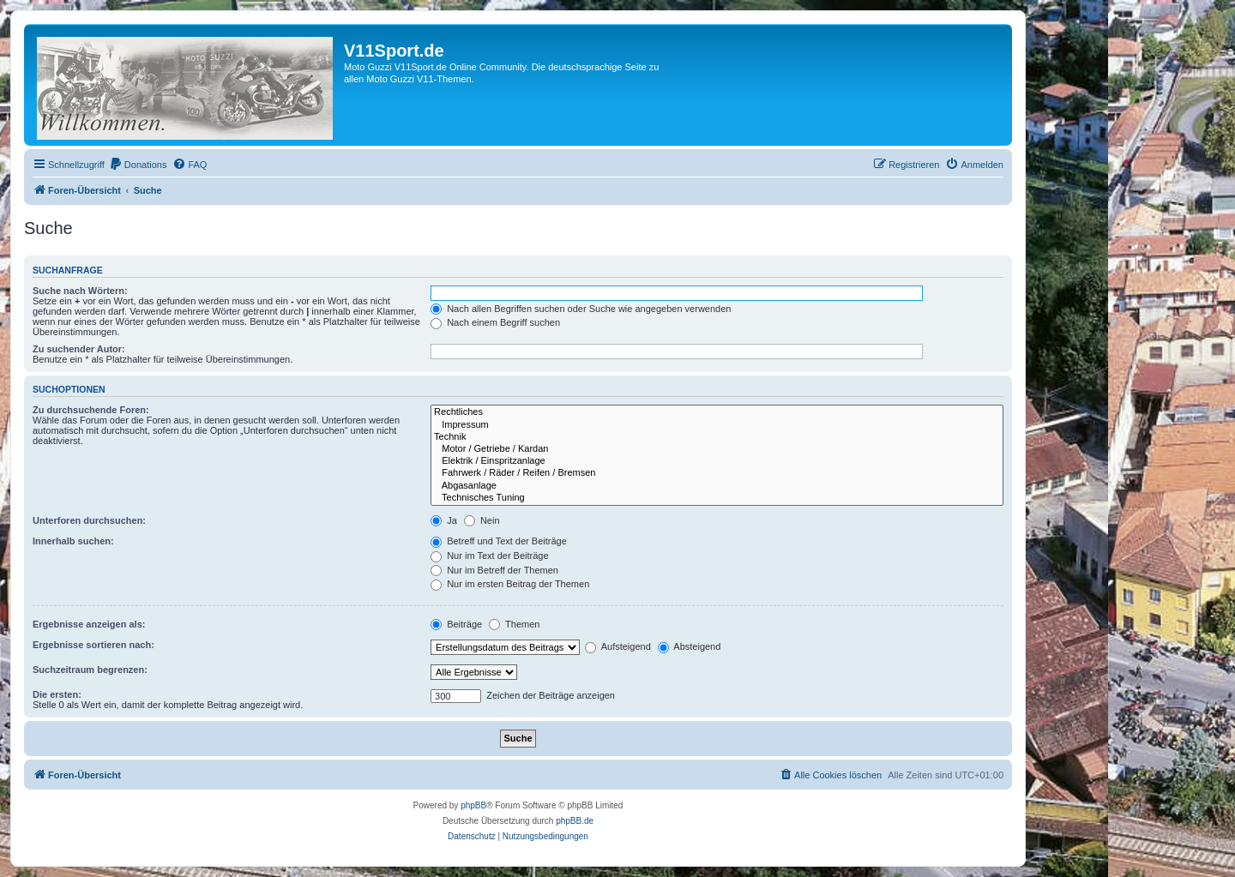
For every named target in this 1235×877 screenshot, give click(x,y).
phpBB (473, 805)
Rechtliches (717, 412)
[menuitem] (138, 164)
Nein (482, 520)
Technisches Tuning (717, 498)
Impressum (717, 425)
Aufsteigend (618, 646)
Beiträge (456, 624)
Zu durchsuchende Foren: (91, 410)
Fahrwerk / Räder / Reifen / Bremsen (717, 473)
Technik (717, 437)
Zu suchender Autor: (79, 349)
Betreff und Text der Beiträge (499, 541)
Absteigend (689, 646)
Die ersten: (57, 694)
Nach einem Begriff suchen (495, 322)
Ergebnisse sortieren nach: (93, 645)
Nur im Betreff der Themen (494, 570)
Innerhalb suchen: (73, 541)
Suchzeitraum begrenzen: (90, 669)
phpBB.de (574, 821)
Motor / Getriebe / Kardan (717, 449)
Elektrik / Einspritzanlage (717, 461)
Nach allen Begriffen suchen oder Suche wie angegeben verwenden (581, 308)
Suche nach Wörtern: (80, 290)
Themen (514, 624)
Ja (444, 520)
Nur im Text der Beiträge (489, 555)
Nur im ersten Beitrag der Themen (510, 584)
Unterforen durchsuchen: (89, 520)
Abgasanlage (717, 486)
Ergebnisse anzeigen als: (89, 624)
